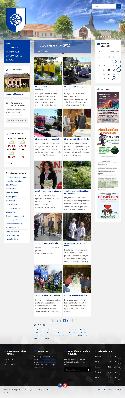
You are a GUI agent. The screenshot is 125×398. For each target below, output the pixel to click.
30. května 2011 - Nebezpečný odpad (75, 88)
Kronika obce (12, 52)
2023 (52, 329)
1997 (80, 335)
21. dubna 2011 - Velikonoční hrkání (75, 244)
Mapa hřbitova (11, 189)
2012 (58, 332)
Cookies (19, 390)
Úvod (8, 43)
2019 (74, 329)
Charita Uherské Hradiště (15, 216)
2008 (80, 332)
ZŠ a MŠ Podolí (11, 185)
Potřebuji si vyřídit (12, 227)
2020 (69, 329)
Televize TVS (10, 212)
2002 (58, 335)
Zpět (46, 51)
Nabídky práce (11, 196)
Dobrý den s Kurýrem (13, 208)
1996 (85, 335)
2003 (52, 335)
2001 (63, 335)
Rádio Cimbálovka (12, 235)
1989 (47, 338)
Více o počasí (11, 163)
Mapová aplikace (12, 239)
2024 (47, 329)
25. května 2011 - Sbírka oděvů (47, 139)
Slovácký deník (11, 204)
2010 (69, 332)
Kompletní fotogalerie (15, 94)
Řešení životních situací (14, 224)
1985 (52, 338)
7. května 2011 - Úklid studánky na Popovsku (76, 192)
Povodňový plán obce (14, 181)
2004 (47, 335)
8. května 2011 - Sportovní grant (48, 191)
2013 (52, 332)
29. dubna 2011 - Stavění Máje (46, 243)
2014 (47, 332)
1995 (36, 338)
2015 (41, 332)
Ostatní (10, 60)
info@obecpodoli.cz (46, 359)
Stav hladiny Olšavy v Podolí (16, 177)
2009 (74, 332)
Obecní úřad (12, 47)
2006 (36, 335)
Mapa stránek (108, 390)
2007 (85, 332)
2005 (41, 335)
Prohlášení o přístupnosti (30, 390)
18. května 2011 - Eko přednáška (76, 139)
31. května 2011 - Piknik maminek (44, 88)
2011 (63, 332)
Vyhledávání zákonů (13, 231)
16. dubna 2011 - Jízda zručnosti (47, 295)
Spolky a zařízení (14, 56)
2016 (36, 332)
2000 (69, 335)
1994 (41, 338)
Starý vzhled (42, 390)
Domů (40, 51)
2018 (80, 329)
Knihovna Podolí (12, 193)
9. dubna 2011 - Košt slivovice (75, 295)
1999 (74, 335)
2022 (58, 329)
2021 (63, 329)
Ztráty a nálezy (11, 200)
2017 (85, 329)
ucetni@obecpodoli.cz (47, 362)
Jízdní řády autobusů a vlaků (16, 220)
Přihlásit (118, 390)
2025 (41, 329)
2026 (36, 329)
